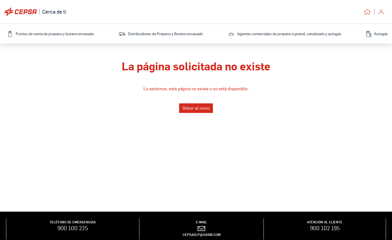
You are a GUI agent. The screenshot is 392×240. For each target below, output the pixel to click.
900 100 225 (72, 228)
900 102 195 (325, 228)
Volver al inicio (196, 108)
